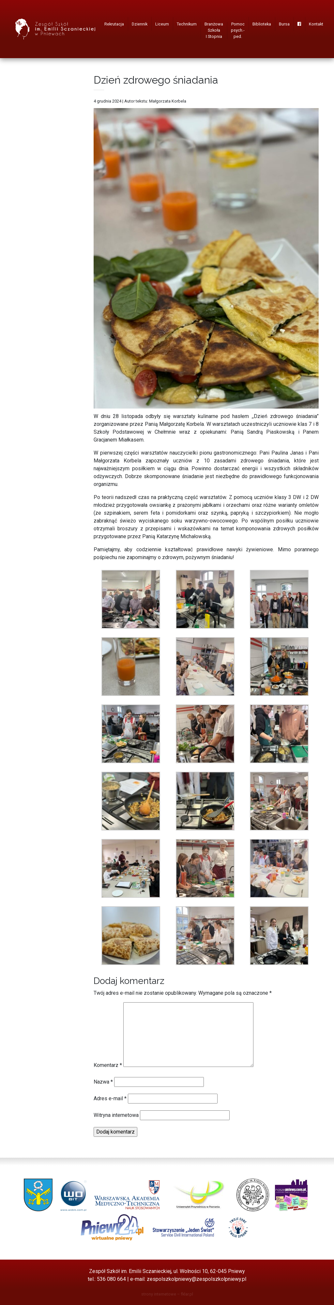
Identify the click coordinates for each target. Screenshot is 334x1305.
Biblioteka (261, 24)
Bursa (284, 24)
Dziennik (139, 24)
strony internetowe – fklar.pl (167, 1294)
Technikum (187, 24)
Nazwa (103, 1082)
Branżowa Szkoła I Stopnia (214, 30)
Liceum (162, 24)
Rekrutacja (114, 24)
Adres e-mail (110, 1098)
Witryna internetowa (116, 1115)
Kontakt (316, 24)
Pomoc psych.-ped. (238, 30)
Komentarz (108, 1065)
